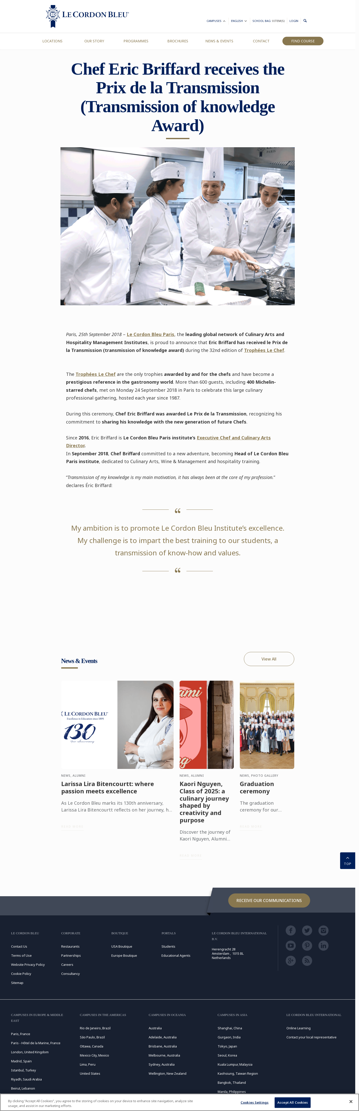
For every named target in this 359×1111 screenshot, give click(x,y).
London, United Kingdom (30, 1052)
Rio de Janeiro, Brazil (95, 1028)
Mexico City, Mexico (94, 1055)
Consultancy (70, 973)
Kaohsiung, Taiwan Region (238, 1073)
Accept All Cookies (292, 1102)
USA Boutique (121, 946)
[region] (179, 1102)
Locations (52, 41)
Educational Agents (175, 955)
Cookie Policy (21, 973)
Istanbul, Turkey (23, 1070)
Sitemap (17, 982)
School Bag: (268, 21)
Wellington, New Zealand (167, 1073)
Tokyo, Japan (227, 1046)
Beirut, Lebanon (23, 1088)
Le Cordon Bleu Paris (150, 334)
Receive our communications (269, 900)
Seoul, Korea (227, 1055)
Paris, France (20, 1034)
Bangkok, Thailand (232, 1082)
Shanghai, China (230, 1028)
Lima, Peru (87, 1064)
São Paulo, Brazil (92, 1037)
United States (90, 1073)
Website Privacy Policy (28, 964)
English (239, 21)
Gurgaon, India (229, 1037)
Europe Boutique (124, 955)
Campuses (216, 21)
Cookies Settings (255, 1102)
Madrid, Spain (21, 1061)
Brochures (177, 41)
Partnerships (71, 955)
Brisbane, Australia (163, 1046)
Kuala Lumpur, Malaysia (235, 1064)
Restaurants (70, 946)
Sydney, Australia (162, 1064)
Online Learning (298, 1028)
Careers (67, 964)
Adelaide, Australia (163, 1037)
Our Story (94, 41)
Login (293, 21)
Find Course (303, 41)
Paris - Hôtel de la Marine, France (35, 1043)
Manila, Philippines (232, 1091)
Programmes (135, 41)
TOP (347, 860)
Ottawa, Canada (91, 1046)
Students (168, 946)
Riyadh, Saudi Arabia (26, 1079)
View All (269, 659)
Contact (261, 41)
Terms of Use (21, 955)
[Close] (350, 1101)
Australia (155, 1028)
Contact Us (19, 946)
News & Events (219, 41)
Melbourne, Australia (164, 1055)
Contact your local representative (311, 1037)
